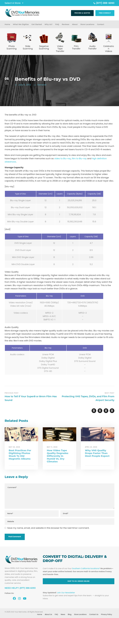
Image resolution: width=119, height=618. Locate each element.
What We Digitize (21, 24)
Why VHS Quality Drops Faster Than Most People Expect (97, 453)
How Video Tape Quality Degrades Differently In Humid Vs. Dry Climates (57, 456)
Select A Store (13, 3)
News (63, 614)
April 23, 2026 (91, 447)
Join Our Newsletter (66, 592)
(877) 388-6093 (103, 3)
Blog (69, 614)
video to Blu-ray (62, 158)
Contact (100, 24)
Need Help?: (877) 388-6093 (20, 588)
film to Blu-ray (79, 158)
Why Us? (48, 24)
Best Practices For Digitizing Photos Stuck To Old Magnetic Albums (20, 454)
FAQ (57, 24)
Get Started (36, 24)
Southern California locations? (86, 568)
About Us (48, 614)
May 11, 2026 (52, 447)
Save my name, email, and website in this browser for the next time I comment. (48, 527)
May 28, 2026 (14, 447)
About (75, 24)
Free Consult (105, 13)
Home (7, 24)
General (41, 84)
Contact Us (93, 614)
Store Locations (87, 24)
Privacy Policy (106, 614)
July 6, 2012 (24, 84)
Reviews (65, 24)
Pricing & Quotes (82, 13)
